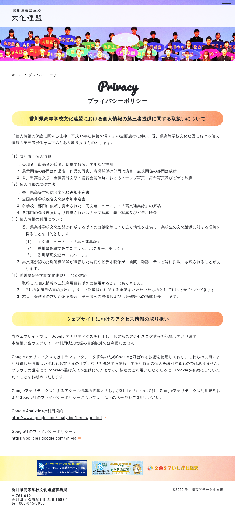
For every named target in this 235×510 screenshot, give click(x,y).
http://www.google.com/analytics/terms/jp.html (57, 418)
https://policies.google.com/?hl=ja (44, 438)
